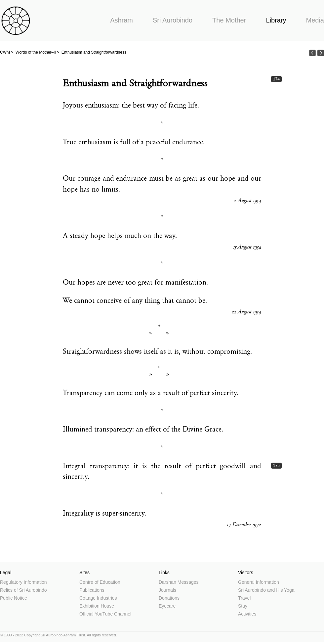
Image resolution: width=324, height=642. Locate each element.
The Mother (229, 20)
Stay (242, 606)
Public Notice (13, 598)
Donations (169, 598)
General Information (258, 582)
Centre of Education (99, 582)
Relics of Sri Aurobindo (23, 590)
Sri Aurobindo (172, 20)
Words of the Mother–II (36, 52)
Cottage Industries (98, 598)
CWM (5, 52)
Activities (247, 614)
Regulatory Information (23, 582)
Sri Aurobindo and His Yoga (266, 590)
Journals (167, 590)
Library (276, 20)
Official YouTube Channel (105, 614)
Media (315, 20)
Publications (91, 590)
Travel (244, 598)
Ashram (121, 20)
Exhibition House (96, 606)
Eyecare (167, 606)
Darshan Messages (179, 582)
